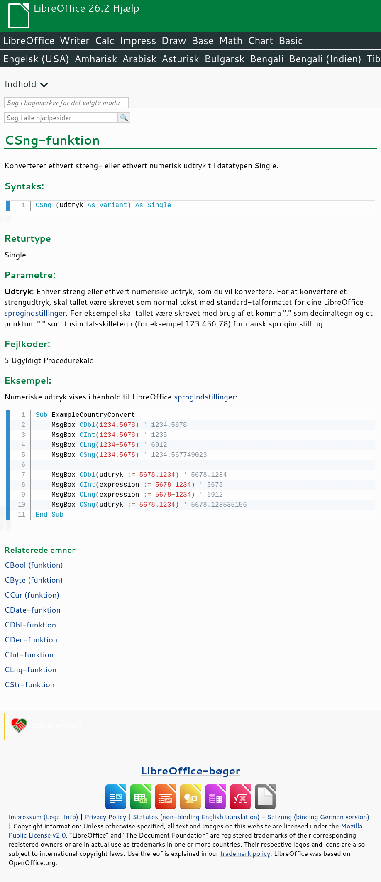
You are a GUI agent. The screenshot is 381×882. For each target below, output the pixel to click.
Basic (290, 40)
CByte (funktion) (33, 578)
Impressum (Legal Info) (43, 815)
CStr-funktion (29, 682)
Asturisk (180, 58)
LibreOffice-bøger (190, 769)
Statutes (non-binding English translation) (195, 815)
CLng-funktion (30, 667)
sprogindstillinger (35, 311)
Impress (138, 40)
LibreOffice (28, 40)
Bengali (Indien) (325, 58)
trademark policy (245, 851)
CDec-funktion (30, 637)
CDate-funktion (32, 608)
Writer (74, 40)
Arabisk (139, 58)
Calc (105, 40)
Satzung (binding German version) (318, 815)
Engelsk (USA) (35, 58)
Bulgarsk (224, 58)
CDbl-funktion (30, 622)
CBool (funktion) (33, 563)
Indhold (20, 83)
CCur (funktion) (31, 593)
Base (202, 40)
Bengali (266, 58)
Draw (173, 40)
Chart (260, 40)
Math (231, 40)
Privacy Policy (105, 815)
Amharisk (95, 58)
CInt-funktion (29, 652)
